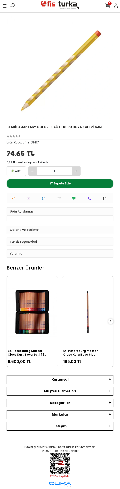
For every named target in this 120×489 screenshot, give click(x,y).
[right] (110, 321)
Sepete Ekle (60, 183)
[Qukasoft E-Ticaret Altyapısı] (60, 484)
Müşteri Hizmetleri (60, 391)
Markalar (60, 414)
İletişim (60, 426)
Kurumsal (60, 379)
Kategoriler (60, 402)
